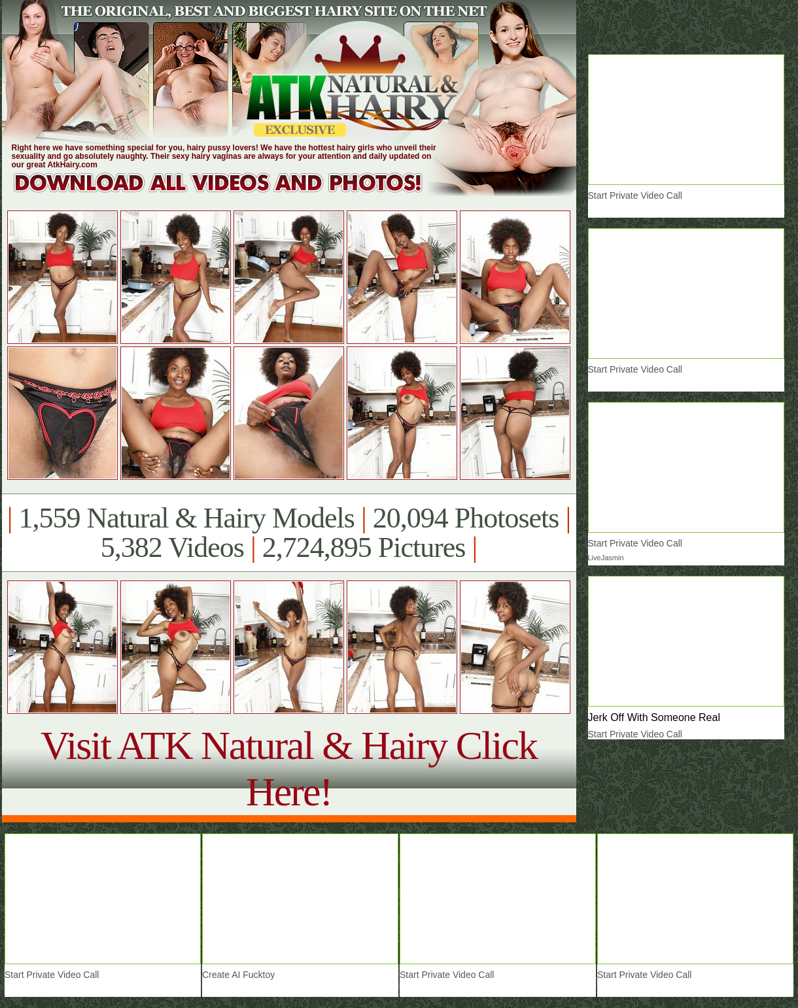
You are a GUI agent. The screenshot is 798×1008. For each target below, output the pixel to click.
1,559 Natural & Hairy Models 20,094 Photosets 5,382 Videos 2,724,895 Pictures (288, 532)
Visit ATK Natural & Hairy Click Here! (289, 768)
